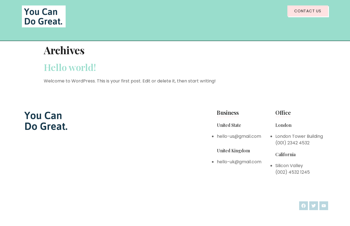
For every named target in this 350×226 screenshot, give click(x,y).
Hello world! (70, 67)
